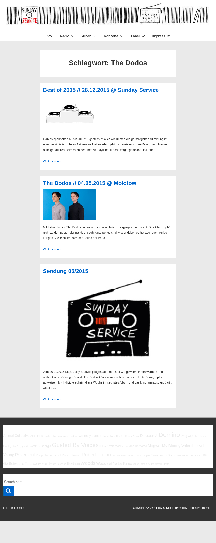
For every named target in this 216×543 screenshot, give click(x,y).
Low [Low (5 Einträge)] (126, 446)
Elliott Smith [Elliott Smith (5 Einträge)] (200, 436)
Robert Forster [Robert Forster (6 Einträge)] (71, 455)
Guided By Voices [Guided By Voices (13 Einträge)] (75, 445)
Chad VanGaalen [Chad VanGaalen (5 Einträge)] (60, 436)
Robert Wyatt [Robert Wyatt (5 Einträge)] (119, 455)
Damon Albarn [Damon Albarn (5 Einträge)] (132, 436)
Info (49, 36)
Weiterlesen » (52, 161)
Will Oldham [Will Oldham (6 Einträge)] (72, 463)
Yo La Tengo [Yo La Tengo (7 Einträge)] (122, 463)
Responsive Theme (199, 507)
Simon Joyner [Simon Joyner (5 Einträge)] (144, 455)
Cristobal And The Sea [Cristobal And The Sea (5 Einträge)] (113, 436)
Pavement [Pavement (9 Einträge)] (25, 454)
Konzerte (114, 36)
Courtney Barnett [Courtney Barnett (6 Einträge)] (90, 436)
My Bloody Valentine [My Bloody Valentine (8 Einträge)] (180, 445)
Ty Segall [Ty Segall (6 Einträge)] (44, 463)
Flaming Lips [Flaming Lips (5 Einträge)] (9, 446)
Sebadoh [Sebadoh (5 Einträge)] (131, 455)
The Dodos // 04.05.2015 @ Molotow (89, 183)
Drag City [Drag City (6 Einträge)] (187, 436)
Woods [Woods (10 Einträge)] (87, 463)
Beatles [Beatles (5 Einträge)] (47, 436)
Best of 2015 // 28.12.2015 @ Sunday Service (101, 90)
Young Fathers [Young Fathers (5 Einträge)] (140, 464)
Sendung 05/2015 (65, 271)
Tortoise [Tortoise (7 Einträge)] (31, 463)
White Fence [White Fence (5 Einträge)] (56, 464)
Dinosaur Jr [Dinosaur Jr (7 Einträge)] (149, 436)
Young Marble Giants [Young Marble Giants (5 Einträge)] (158, 464)
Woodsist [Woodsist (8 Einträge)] (104, 463)
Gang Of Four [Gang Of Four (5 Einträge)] (33, 446)
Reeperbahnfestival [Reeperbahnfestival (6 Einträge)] (48, 455)
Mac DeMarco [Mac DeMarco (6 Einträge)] (138, 446)
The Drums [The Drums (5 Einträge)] (194, 455)
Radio (67, 36)
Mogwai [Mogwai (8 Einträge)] (154, 445)
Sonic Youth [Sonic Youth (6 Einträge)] (159, 455)
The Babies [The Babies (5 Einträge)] (182, 455)
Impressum (161, 36)
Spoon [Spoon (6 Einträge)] (172, 455)
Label (138, 36)
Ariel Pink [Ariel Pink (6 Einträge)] (36, 436)
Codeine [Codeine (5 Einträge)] (74, 436)
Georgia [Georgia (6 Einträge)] (46, 446)
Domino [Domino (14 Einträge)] (169, 434)
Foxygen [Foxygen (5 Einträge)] (21, 446)
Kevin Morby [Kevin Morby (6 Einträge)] (115, 446)
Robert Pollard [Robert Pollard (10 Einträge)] (96, 454)
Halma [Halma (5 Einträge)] (102, 446)
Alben (89, 36)
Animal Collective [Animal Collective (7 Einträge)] (16, 436)
